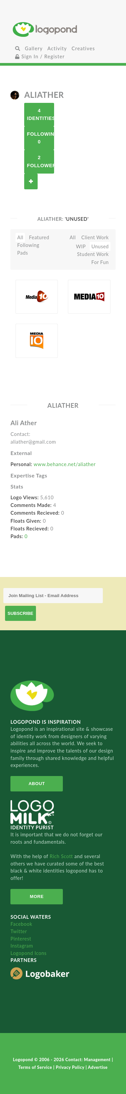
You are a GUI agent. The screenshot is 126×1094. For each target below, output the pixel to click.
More (37, 896)
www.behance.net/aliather (65, 464)
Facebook (21, 924)
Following (28, 245)
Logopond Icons (28, 953)
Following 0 (40, 137)
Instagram (21, 946)
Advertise (98, 1067)
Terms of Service (35, 1067)
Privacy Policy (71, 1067)
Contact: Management (89, 1059)
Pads (22, 253)
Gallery (34, 48)
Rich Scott (62, 856)
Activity (57, 48)
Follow (31, 181)
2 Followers (40, 161)
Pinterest (20, 939)
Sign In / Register (40, 56)
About (37, 783)
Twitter (18, 931)
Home (63, 29)
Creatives (83, 48)
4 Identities (40, 114)
